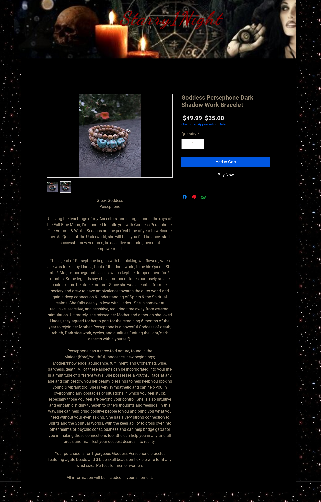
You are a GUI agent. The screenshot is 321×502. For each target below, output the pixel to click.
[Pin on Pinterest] (194, 197)
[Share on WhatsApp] (204, 197)
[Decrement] (185, 144)
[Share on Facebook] (185, 197)
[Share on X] (213, 197)
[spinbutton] (193, 144)
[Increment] (200, 144)
